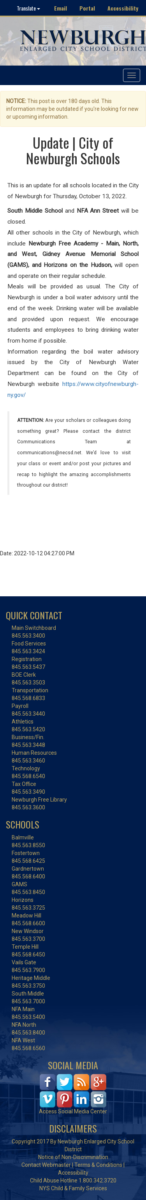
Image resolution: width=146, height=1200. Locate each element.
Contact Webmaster (46, 1165)
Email (60, 8)
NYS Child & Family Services (73, 1188)
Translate (28, 8)
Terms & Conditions (98, 1165)
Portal (87, 8)
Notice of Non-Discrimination (73, 1157)
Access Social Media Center (73, 1111)
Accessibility (122, 8)
